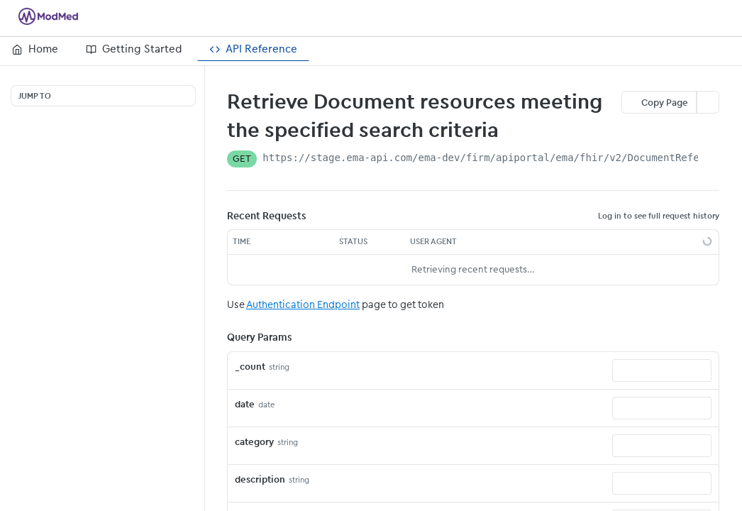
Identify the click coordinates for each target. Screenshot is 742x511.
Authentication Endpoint (303, 304)
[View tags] (510, 129)
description (260, 479)
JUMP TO (34, 95)
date (245, 404)
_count (250, 366)
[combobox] (661, 370)
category (254, 442)
